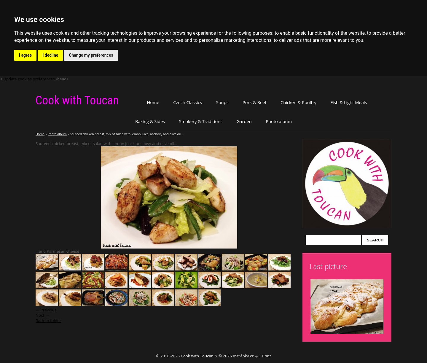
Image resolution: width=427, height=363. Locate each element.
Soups (222, 102)
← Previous (46, 310)
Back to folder (48, 320)
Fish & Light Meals (348, 102)
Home (153, 102)
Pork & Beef (254, 102)
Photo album (279, 121)
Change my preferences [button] (91, 55)
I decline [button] (50, 55)
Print (266, 356)
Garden (244, 121)
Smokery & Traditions (201, 121)
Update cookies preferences (29, 79)
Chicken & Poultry (298, 102)
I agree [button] (25, 55)
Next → (42, 315)
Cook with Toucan (77, 100)
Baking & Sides (150, 121)
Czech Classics (187, 102)
